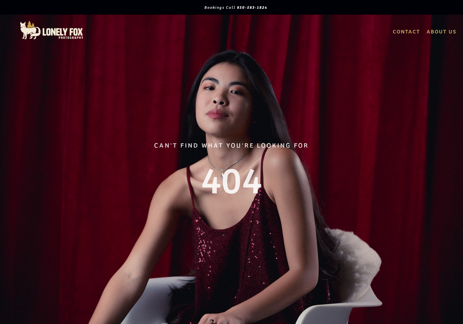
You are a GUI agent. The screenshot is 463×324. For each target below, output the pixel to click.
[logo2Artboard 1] (51, 22)
